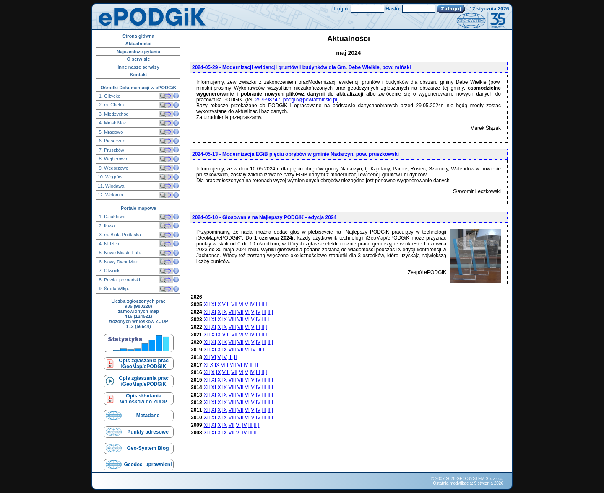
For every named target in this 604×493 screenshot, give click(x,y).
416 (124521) (138, 316)
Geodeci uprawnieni (148, 464)
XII (207, 304)
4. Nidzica (108, 243)
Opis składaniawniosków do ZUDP (143, 399)
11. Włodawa (111, 185)
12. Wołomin (110, 194)
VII (234, 304)
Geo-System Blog (148, 448)
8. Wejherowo (112, 158)
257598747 (267, 100)
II (262, 304)
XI (213, 304)
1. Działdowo (111, 216)
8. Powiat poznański (119, 279)
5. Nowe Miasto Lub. (119, 252)
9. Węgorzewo (113, 167)
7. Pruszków (111, 149)
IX (224, 312)
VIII (226, 304)
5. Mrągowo (110, 131)
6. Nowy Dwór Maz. (118, 261)
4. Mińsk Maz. (113, 122)
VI (241, 304)
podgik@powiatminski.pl (310, 100)
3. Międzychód (113, 113)
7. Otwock (109, 270)
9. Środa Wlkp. (113, 288)
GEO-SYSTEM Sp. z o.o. (479, 478)
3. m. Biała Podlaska (119, 234)
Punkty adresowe (148, 432)
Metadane (147, 415)
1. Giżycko (109, 95)
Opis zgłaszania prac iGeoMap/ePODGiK (144, 363)
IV (252, 304)
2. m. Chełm (111, 104)
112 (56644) (138, 326)
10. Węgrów (110, 176)
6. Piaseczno (111, 140)
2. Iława (106, 225)
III (258, 304)
